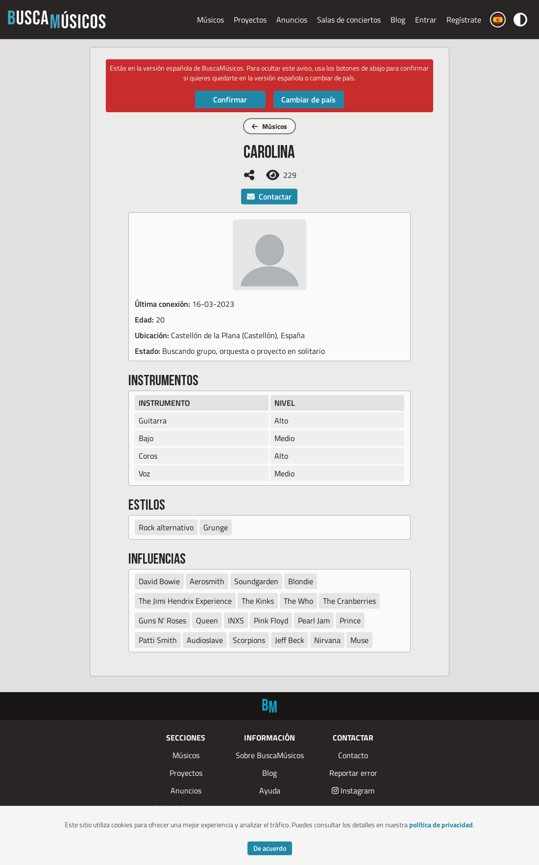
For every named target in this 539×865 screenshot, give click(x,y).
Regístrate (463, 19)
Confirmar (230, 99)
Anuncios (291, 19)
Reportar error (353, 773)
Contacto (353, 755)
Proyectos (250, 19)
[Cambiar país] (498, 19)
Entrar (426, 19)
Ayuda (269, 790)
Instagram (353, 790)
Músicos (210, 19)
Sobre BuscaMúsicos (270, 755)
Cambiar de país (308, 99)
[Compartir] (249, 175)
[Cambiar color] (520, 19)
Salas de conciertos (349, 19)
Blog (398, 19)
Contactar (269, 196)
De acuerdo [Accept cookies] (269, 848)
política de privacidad (441, 824)
